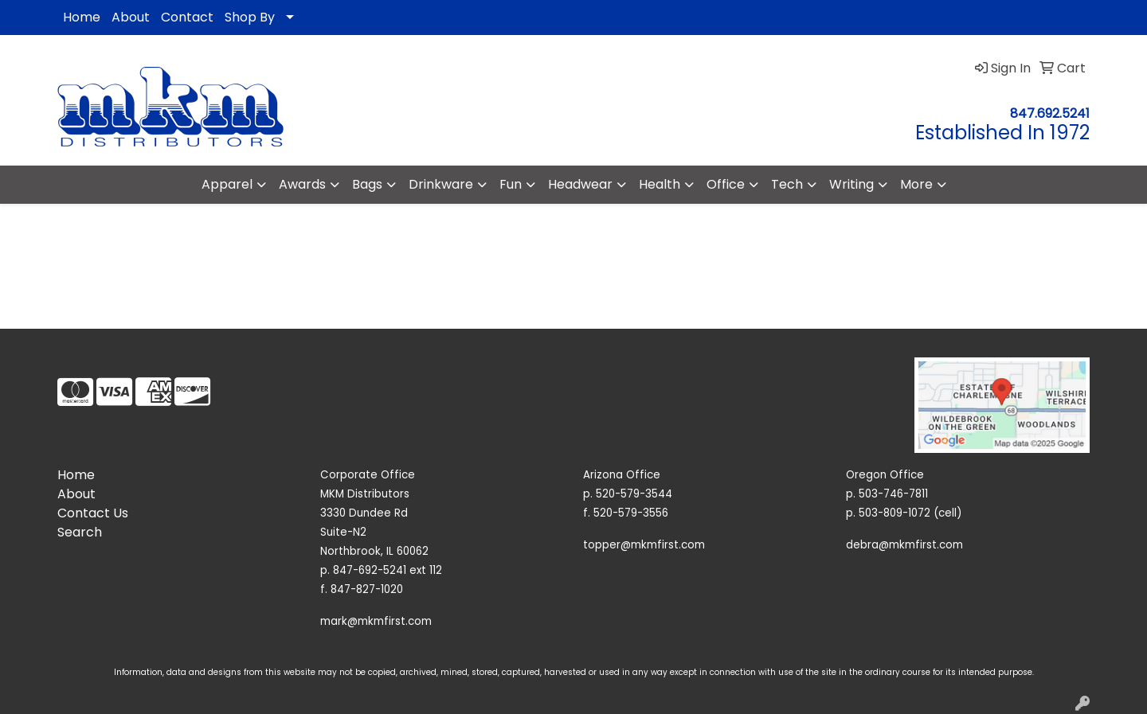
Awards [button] (302, 184)
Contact (187, 17)
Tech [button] (787, 184)
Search (79, 532)
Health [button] (659, 184)
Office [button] (726, 184)
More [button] (916, 184)
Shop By (250, 17)
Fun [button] (510, 184)
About (131, 17)
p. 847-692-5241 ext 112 (381, 570)
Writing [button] (851, 184)
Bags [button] (367, 184)
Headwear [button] (580, 184)
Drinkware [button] (441, 184)
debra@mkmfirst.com (904, 544)
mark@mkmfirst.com (376, 621)
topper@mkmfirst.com (644, 544)
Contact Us (92, 513)
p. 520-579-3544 (627, 493)
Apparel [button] (227, 184)
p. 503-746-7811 (887, 493)
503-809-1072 (894, 513)
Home (81, 17)
